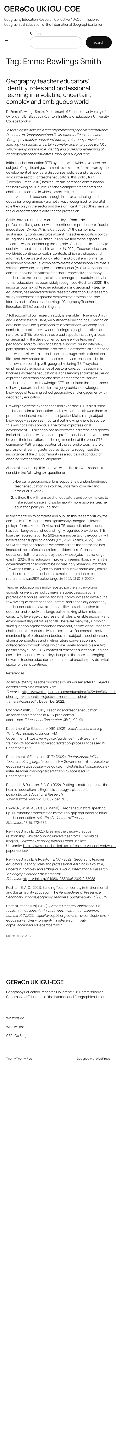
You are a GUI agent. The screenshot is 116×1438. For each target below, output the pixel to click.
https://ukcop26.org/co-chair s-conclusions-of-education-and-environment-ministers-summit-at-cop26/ (57, 920)
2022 (32, 320)
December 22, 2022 (19, 936)
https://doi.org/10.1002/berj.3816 (43, 799)
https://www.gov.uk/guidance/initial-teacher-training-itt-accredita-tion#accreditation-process (51, 740)
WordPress (103, 1058)
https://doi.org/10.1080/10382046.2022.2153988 (59, 878)
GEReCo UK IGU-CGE (42, 8)
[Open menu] (6, 39)
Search (35, 33)
